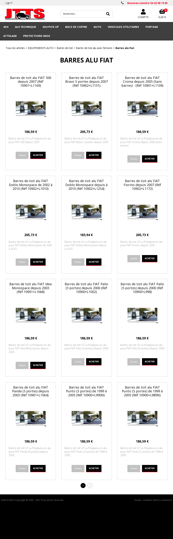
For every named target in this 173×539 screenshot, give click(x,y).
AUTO (97, 27)
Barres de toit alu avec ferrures (94, 48)
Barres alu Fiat (125, 48)
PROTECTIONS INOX (36, 36)
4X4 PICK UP (51, 27)
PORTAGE (152, 27)
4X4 (5, 27)
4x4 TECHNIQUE (25, 27)
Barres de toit (65, 48)
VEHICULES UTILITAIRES (123, 27)
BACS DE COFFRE (76, 27)
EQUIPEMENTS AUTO (41, 48)
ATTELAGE (10, 36)
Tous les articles (15, 48)
